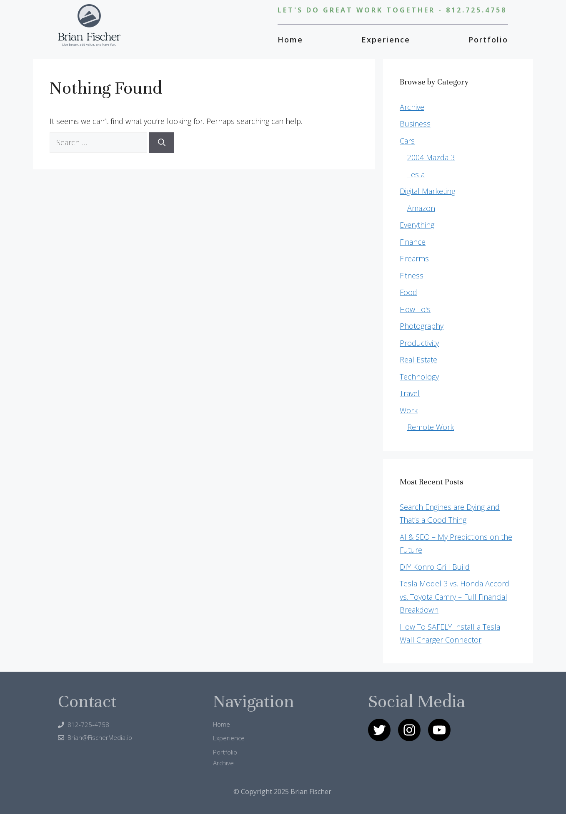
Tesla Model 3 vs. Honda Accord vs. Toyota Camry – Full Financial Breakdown (454, 596)
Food (408, 292)
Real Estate (418, 360)
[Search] (161, 142)
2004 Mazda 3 (431, 157)
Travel (410, 393)
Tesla (416, 174)
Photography (421, 326)
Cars (407, 141)
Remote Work (430, 427)
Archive (412, 107)
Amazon (421, 208)
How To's (415, 309)
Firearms (414, 258)
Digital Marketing (427, 191)
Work (409, 410)
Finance (413, 242)
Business (415, 124)
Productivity (419, 343)
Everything (417, 225)
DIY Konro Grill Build (435, 567)
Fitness (411, 275)
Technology (419, 377)
